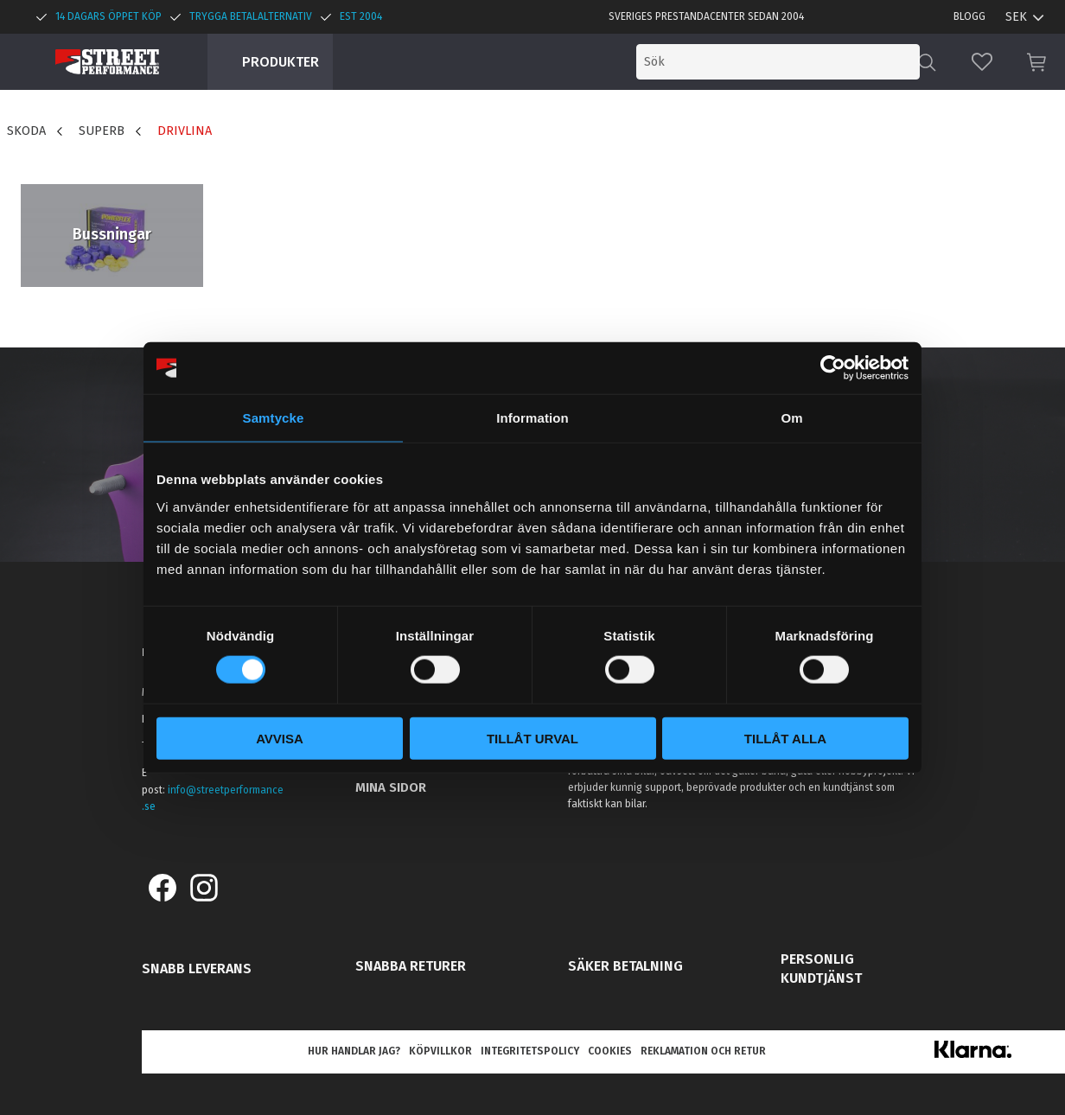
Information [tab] (532, 418)
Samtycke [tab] (273, 418)
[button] (982, 62)
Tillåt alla (785, 737)
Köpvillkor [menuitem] (440, 1051)
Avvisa (279, 737)
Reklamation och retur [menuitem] (703, 1051)
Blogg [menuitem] (969, 16)
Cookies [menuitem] (610, 1051)
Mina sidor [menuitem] (390, 787)
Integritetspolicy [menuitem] (530, 1051)
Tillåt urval (532, 737)
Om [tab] (791, 418)
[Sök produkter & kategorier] (778, 62)
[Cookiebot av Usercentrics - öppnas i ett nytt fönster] (833, 368)
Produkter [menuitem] (280, 62)
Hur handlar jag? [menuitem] (354, 1051)
